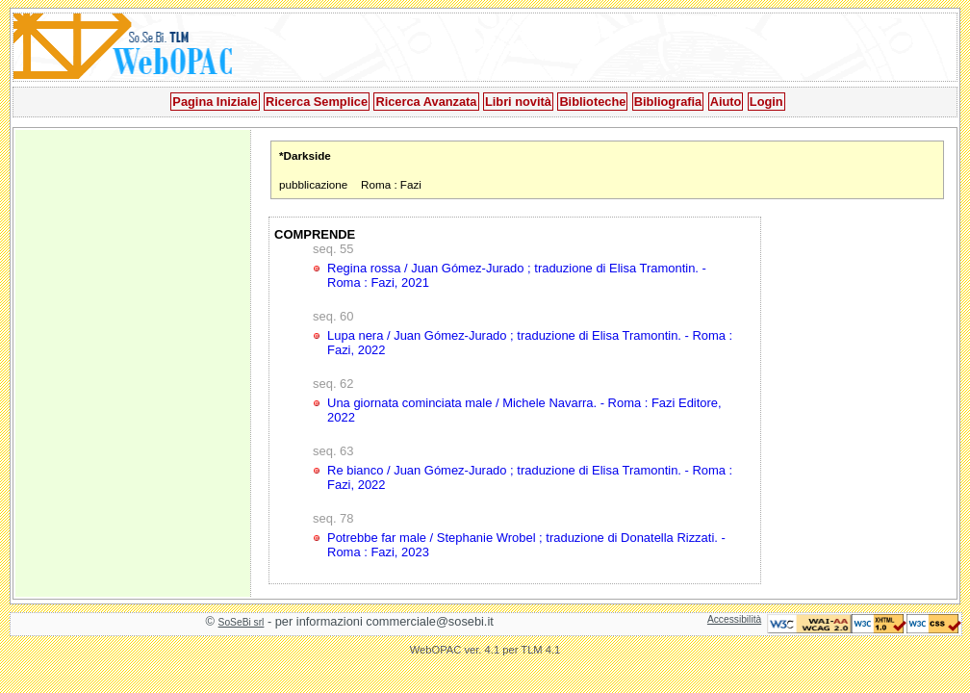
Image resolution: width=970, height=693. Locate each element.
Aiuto (726, 101)
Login (766, 101)
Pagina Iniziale (214, 101)
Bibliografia (668, 101)
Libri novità (518, 101)
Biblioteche (592, 101)
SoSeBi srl (241, 622)
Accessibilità (734, 619)
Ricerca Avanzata (425, 101)
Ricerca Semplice (317, 101)
